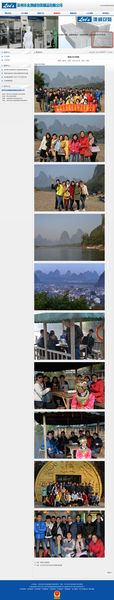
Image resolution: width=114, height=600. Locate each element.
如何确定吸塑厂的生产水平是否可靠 (15, 77)
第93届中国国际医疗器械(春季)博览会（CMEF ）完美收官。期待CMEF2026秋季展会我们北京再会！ (17, 70)
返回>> (109, 572)
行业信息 (7, 60)
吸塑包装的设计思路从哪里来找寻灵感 (16, 73)
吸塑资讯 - (103, 52)
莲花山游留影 (44, 562)
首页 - (98, 52)
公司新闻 (7, 56)
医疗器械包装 (83, 589)
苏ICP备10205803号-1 (78, 586)
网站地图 (91, 589)
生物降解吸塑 (8, 81)
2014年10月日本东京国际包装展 (51, 565)
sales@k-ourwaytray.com (14, 98)
